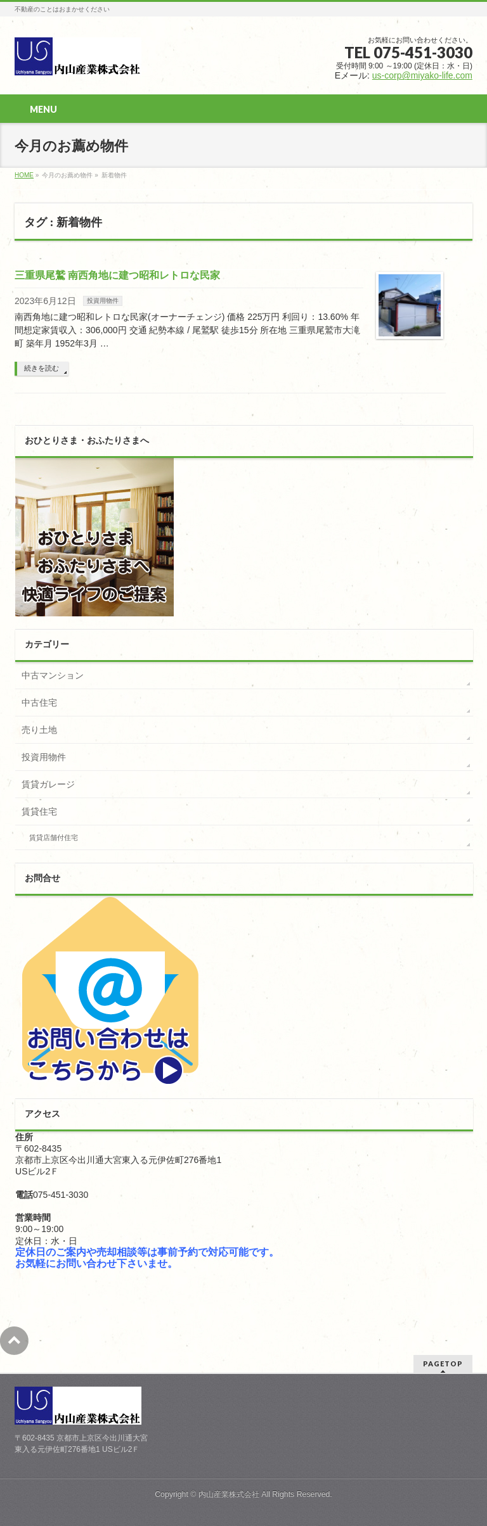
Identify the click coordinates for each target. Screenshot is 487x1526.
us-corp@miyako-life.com (422, 75)
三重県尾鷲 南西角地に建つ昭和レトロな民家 (117, 275)
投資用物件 (103, 300)
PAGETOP (443, 1363)
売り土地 (39, 730)
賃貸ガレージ (48, 784)
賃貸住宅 (39, 811)
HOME (24, 175)
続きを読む (41, 368)
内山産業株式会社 (228, 1494)
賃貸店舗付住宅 (53, 837)
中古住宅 (39, 702)
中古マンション (53, 675)
